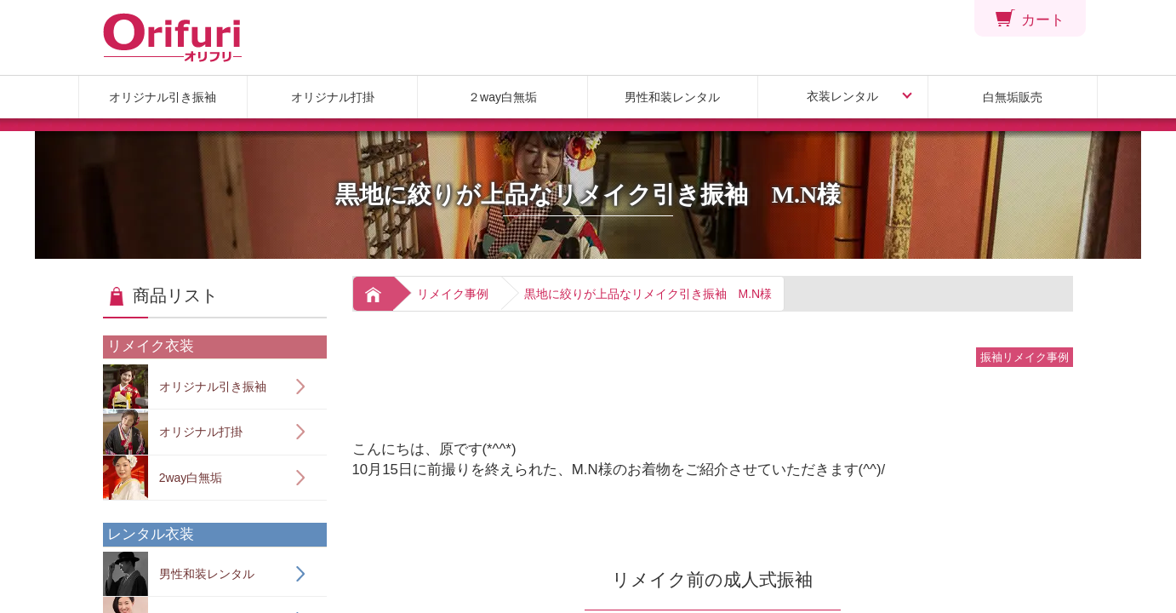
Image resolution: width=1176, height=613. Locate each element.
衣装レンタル (842, 96)
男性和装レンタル (672, 97)
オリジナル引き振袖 (162, 97)
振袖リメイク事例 (1024, 357)
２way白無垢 (502, 97)
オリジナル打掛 (332, 97)
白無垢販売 (1012, 97)
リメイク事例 (452, 294)
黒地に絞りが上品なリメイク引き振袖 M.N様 (648, 294)
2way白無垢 (162, 478)
